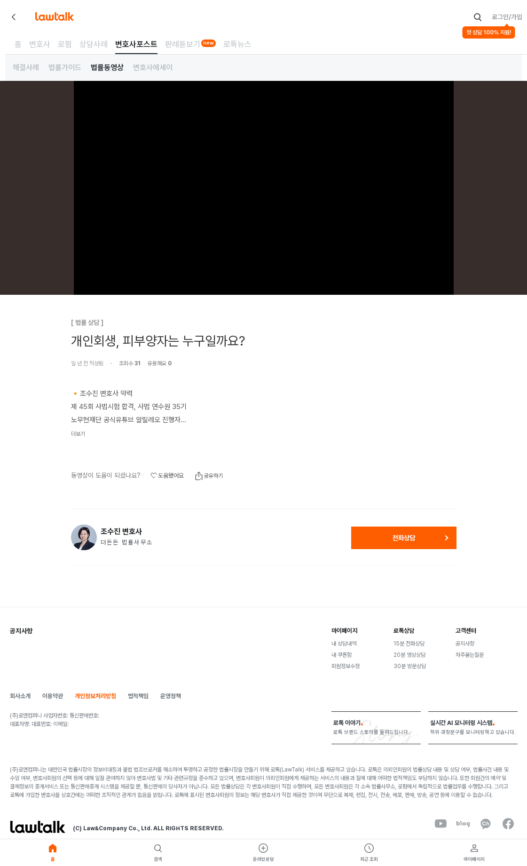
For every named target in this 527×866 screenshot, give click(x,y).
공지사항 (465, 643)
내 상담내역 (343, 643)
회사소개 (20, 696)
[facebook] (508, 823)
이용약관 (52, 696)
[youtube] (440, 823)
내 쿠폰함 (341, 655)
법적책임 (138, 696)
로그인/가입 (507, 17)
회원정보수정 (345, 666)
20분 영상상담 (409, 655)
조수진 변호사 (121, 531)
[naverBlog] (463, 823)
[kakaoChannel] (485, 823)
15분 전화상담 (409, 643)
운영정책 (170, 696)
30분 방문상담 (409, 666)
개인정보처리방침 (95, 696)
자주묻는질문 (470, 655)
